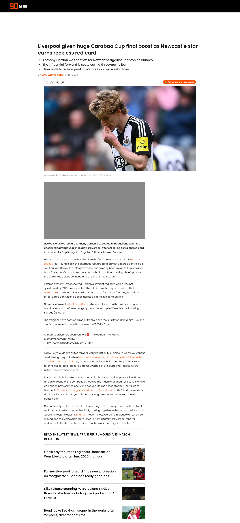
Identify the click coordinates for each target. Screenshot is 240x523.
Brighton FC (94, 462)
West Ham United (78, 304)
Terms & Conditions (59, 510)
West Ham (93, 469)
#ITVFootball (97, 334)
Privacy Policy (92, 504)
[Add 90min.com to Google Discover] (179, 82)
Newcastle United (77, 462)
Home (47, 483)
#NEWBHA (113, 334)
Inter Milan (106, 469)
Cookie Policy (132, 504)
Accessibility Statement (98, 510)
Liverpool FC (50, 462)
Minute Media (27, 517)
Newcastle (50, 292)
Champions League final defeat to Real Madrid (85, 390)
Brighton (81, 414)
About (51, 504)
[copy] (63, 82)
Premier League (109, 462)
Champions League (77, 469)
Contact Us (163, 504)
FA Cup (123, 462)
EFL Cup (63, 462)
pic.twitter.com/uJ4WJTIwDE (61, 339)
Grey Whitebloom (52, 75)
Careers (187, 504)
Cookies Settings (134, 510)
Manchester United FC (55, 469)
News (57, 483)
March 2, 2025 (85, 343)
